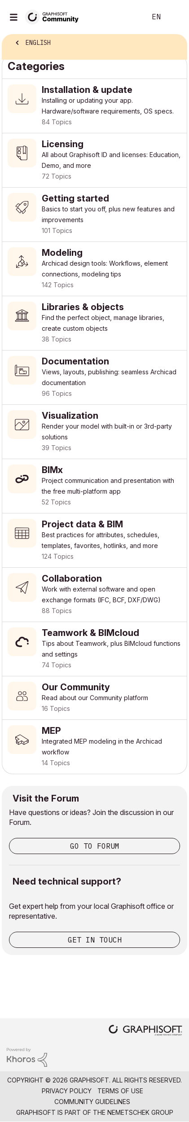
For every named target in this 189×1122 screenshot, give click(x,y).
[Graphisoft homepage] (145, 1031)
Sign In (174, 17)
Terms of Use (120, 1091)
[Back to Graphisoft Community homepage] (55, 16)
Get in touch (95, 939)
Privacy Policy (67, 1091)
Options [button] (174, 43)
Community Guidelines (92, 1101)
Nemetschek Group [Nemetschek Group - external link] (140, 1112)
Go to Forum (94, 846)
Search (125, 17)
